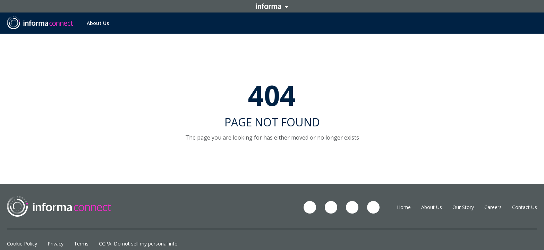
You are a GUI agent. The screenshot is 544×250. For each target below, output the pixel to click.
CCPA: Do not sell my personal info (138, 243)
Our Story (463, 207)
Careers (493, 207)
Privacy (55, 243)
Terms (81, 243)
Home (404, 207)
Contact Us (524, 207)
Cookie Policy (22, 243)
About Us (98, 23)
